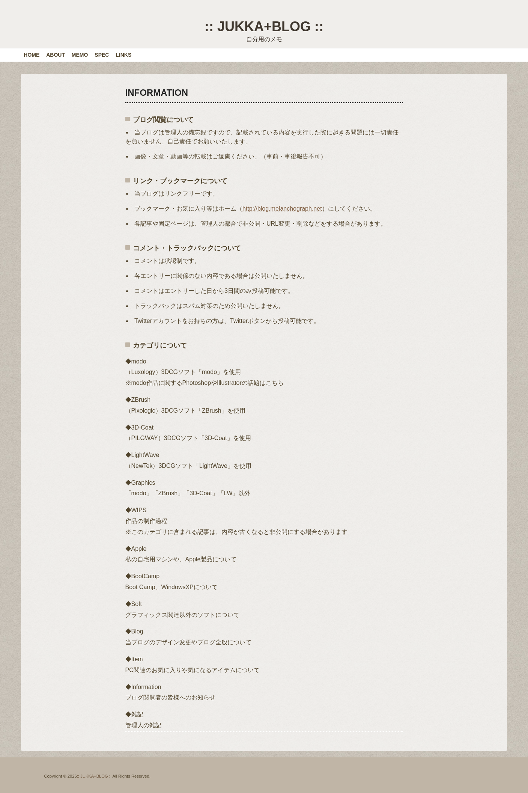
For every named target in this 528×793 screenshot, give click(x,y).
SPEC (102, 55)
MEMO (80, 55)
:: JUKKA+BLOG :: (264, 26)
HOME (31, 55)
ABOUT (55, 55)
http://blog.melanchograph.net (282, 208)
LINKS (123, 55)
